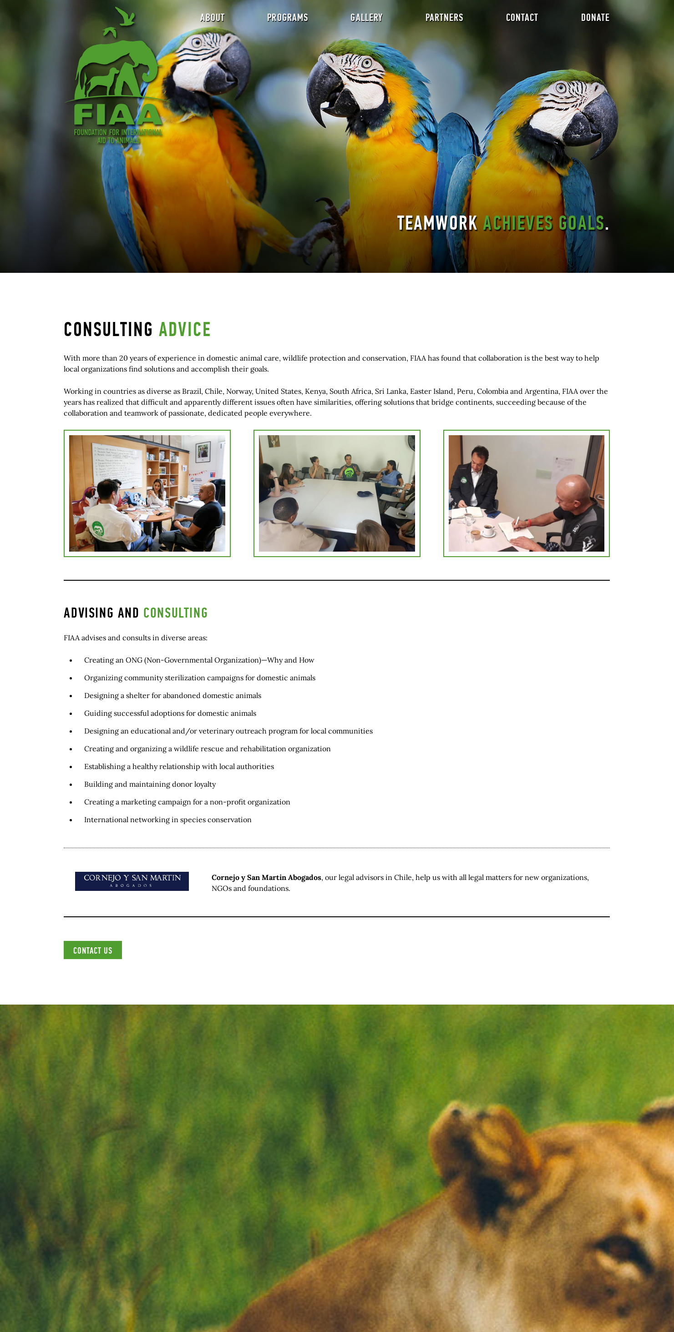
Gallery (366, 21)
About (212, 21)
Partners (445, 21)
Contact (522, 21)
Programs (287, 21)
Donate (595, 21)
